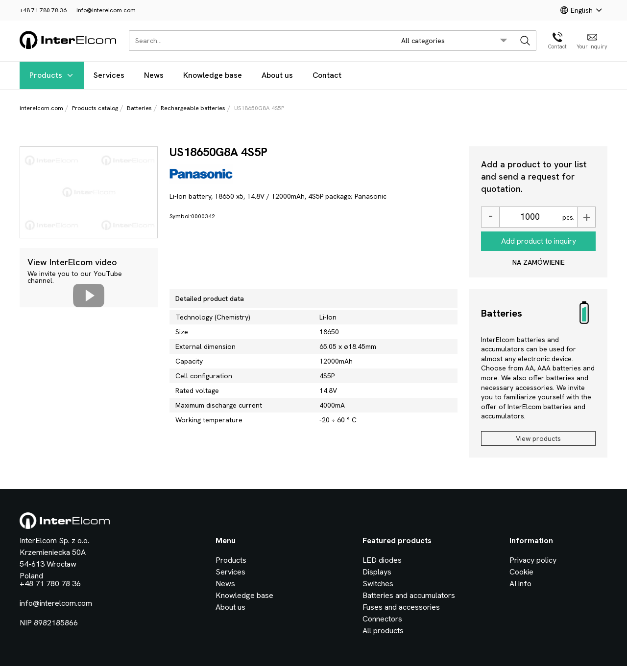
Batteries (139, 108)
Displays (376, 572)
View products (538, 438)
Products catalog (95, 108)
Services (109, 75)
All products (383, 630)
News (154, 75)
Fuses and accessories (401, 607)
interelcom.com (41, 108)
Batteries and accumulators (408, 595)
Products (51, 75)
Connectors (382, 619)
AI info (520, 583)
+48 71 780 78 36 (43, 10)
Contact (327, 75)
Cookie (521, 572)
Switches (377, 583)
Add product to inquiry (538, 241)
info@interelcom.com (106, 10)
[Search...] (259, 40)
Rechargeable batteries (193, 108)
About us (277, 75)
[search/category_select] (454, 40)
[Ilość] (529, 217)
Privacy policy (532, 560)
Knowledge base (212, 75)
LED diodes (382, 560)
